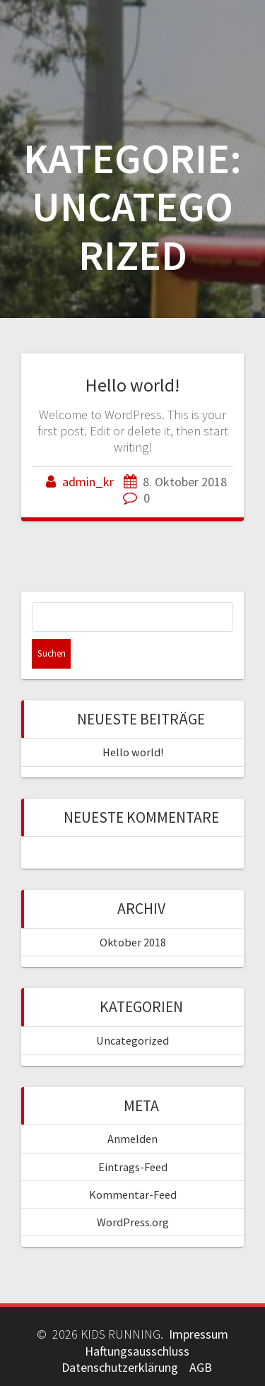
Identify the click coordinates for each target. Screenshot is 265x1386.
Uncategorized (132, 1040)
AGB (200, 1367)
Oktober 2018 (133, 942)
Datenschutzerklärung (119, 1367)
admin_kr (88, 482)
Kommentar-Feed (133, 1194)
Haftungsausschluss (137, 1351)
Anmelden (132, 1139)
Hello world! (132, 385)
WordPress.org (133, 1222)
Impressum (198, 1334)
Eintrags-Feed (132, 1167)
